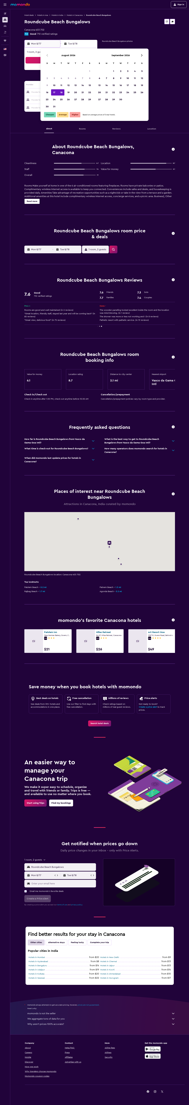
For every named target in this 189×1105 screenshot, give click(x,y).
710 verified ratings (47, 34)
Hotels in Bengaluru (37, 966)
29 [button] (89, 99)
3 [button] (54, 78)
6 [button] (75, 78)
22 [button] (89, 92)
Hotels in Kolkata (36, 974)
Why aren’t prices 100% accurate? (101, 1024)
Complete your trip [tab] (99, 942)
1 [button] (89, 71)
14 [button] (83, 85)
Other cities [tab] (36, 942)
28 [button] (82, 99)
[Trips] (5, 41)
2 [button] (47, 78)
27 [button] (75, 99)
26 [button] (68, 99)
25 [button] (61, 99)
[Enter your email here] (63, 884)
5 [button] (68, 78)
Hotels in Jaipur (107, 966)
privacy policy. (77, 905)
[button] (5, 4)
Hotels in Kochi (107, 970)
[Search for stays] (5, 20)
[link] (99, 723)
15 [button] (90, 85)
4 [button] (61, 78)
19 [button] (68, 92)
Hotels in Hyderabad (38, 961)
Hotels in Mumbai (36, 957)
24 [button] (54, 99)
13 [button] (75, 85)
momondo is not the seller (101, 1013)
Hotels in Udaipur (36, 970)
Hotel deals (29, 15)
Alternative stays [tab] (56, 942)
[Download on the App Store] (153, 1056)
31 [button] (54, 106)
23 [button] (47, 99)
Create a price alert (148, 707)
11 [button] (61, 85)
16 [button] (47, 92)
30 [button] (47, 106)
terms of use (62, 905)
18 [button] (61, 92)
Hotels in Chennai (108, 961)
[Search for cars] (5, 26)
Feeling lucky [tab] (77, 942)
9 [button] (47, 85)
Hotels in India (57, 15)
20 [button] (75, 92)
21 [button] (83, 92)
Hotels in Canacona (75, 15)
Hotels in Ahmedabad (110, 974)
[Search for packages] (5, 32)
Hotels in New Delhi (109, 957)
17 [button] (54, 92)
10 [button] (54, 85)
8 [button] (89, 78)
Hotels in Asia (42, 15)
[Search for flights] (5, 14)
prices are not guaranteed (88, 1005)
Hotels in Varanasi (36, 978)
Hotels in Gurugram (109, 978)
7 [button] (82, 78)
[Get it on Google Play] (153, 1049)
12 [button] (68, 85)
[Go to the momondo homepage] (20, 4)
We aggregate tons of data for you (101, 1019)
